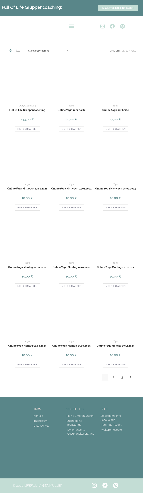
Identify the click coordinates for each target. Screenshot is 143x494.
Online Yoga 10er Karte (71, 110)
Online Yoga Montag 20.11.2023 (115, 345)
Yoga (71, 105)
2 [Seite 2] (114, 377)
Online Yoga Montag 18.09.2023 (27, 345)
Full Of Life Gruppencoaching (27, 110)
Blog (105, 409)
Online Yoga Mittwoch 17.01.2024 (27, 188)
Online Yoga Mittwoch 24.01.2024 (71, 188)
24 (127, 51)
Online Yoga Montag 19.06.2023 (71, 345)
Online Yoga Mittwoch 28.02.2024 (115, 188)
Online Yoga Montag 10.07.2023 (71, 267)
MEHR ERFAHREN (27, 129)
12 (123, 51)
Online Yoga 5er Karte (115, 110)
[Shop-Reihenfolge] (47, 51)
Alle (133, 51)
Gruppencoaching (27, 105)
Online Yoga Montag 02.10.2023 (27, 267)
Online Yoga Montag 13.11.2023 (115, 267)
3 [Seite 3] (122, 377)
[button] (71, 26)
